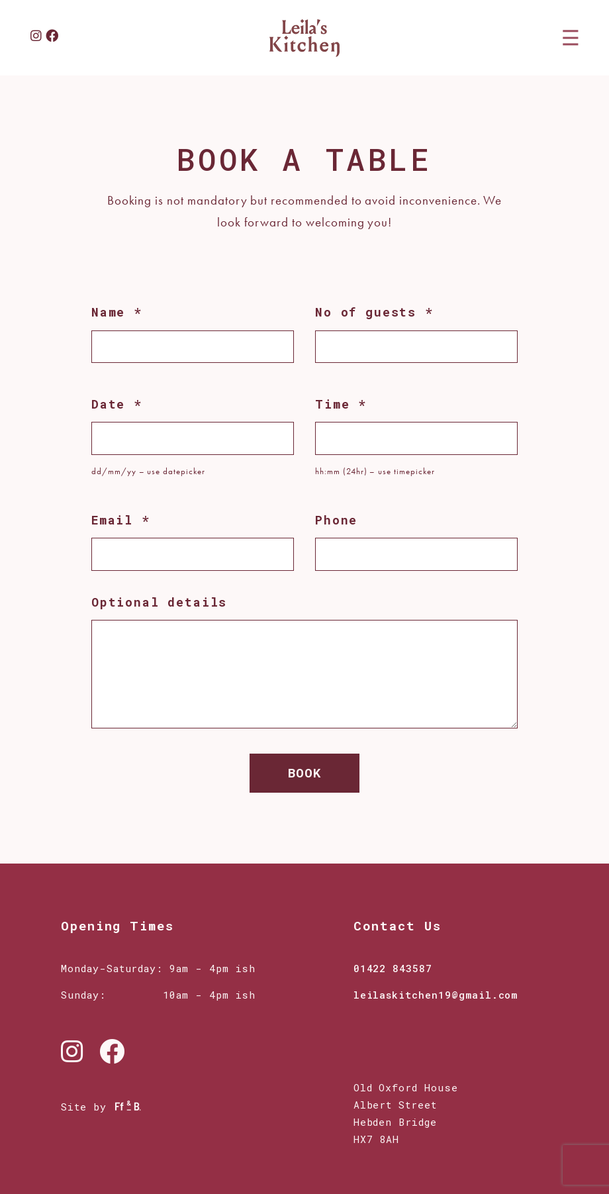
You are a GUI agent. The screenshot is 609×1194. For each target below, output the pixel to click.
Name (116, 312)
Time (341, 404)
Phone (336, 520)
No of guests (374, 312)
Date (116, 404)
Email (120, 520)
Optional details (159, 602)
